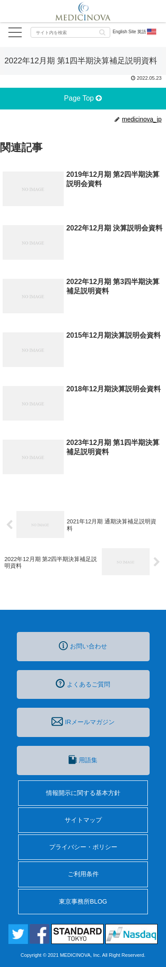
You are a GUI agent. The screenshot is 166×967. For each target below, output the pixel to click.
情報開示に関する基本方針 (83, 792)
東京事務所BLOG (83, 901)
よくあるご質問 (83, 683)
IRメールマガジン (82, 721)
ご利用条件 (83, 873)
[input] (70, 32)
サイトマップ (83, 819)
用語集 (83, 759)
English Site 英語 (134, 32)
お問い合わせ (83, 645)
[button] (102, 32)
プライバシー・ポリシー (83, 846)
